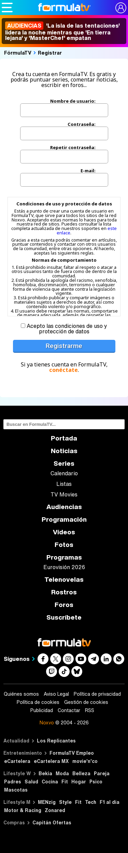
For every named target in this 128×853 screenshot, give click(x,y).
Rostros (64, 592)
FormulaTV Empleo (71, 752)
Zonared (55, 810)
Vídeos (64, 532)
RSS (89, 710)
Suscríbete (64, 617)
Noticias (64, 451)
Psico (95, 781)
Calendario (64, 473)
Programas (64, 557)
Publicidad (41, 710)
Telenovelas (64, 579)
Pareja (102, 773)
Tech (90, 802)
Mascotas (16, 789)
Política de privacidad (97, 694)
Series (64, 463)
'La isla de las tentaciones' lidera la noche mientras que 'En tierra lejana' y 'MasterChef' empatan (62, 31)
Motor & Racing (22, 810)
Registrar (50, 52)
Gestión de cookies (86, 702)
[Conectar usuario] (120, 7)
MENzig (47, 802)
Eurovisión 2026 (64, 567)
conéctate (63, 370)
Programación (64, 519)
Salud (31, 781)
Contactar (69, 710)
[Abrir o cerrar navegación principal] (7, 7)
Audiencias (64, 507)
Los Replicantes (56, 740)
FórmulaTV (17, 52)
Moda (62, 773)
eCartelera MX (51, 761)
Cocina (50, 781)
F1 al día (109, 802)
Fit (64, 781)
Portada (64, 438)
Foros (64, 605)
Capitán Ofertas (51, 822)
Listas (64, 484)
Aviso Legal (56, 694)
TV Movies (64, 494)
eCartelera (17, 761)
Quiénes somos (21, 694)
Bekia (45, 773)
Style (65, 802)
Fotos (64, 545)
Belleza (81, 773)
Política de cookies (38, 702)
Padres (12, 781)
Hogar (78, 781)
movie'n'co (85, 761)
